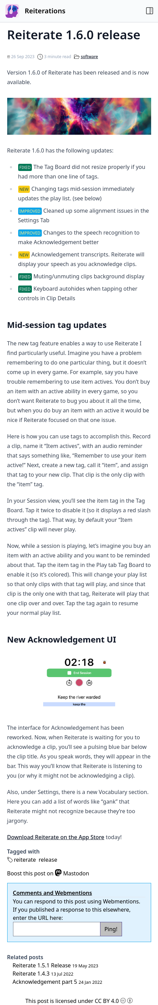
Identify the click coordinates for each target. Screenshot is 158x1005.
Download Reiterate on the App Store (56, 837)
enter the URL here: (38, 918)
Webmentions (121, 901)
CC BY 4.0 (114, 1001)
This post (37, 1001)
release (48, 859)
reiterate (25, 859)
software (89, 56)
